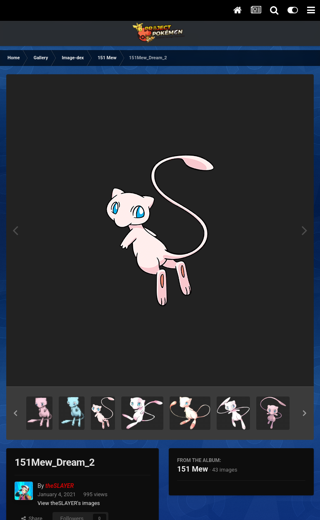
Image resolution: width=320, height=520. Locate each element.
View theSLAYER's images (69, 503)
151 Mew (192, 468)
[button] (15, 413)
